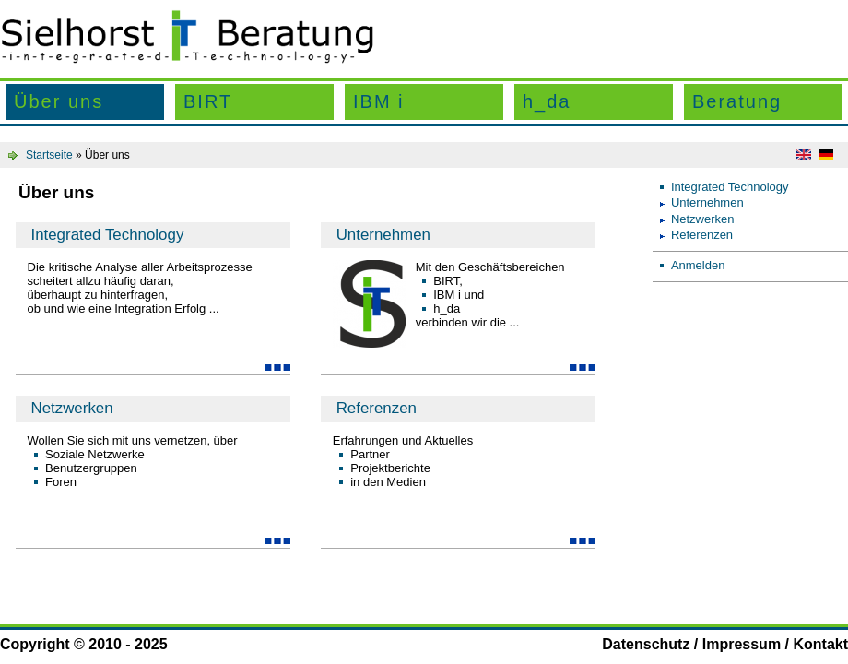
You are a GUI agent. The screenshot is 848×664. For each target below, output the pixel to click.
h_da (547, 101)
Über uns (58, 101)
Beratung (737, 101)
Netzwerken (71, 408)
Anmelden (698, 265)
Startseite (49, 154)
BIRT (207, 101)
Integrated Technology (106, 234)
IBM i (379, 101)
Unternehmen (383, 234)
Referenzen (376, 408)
